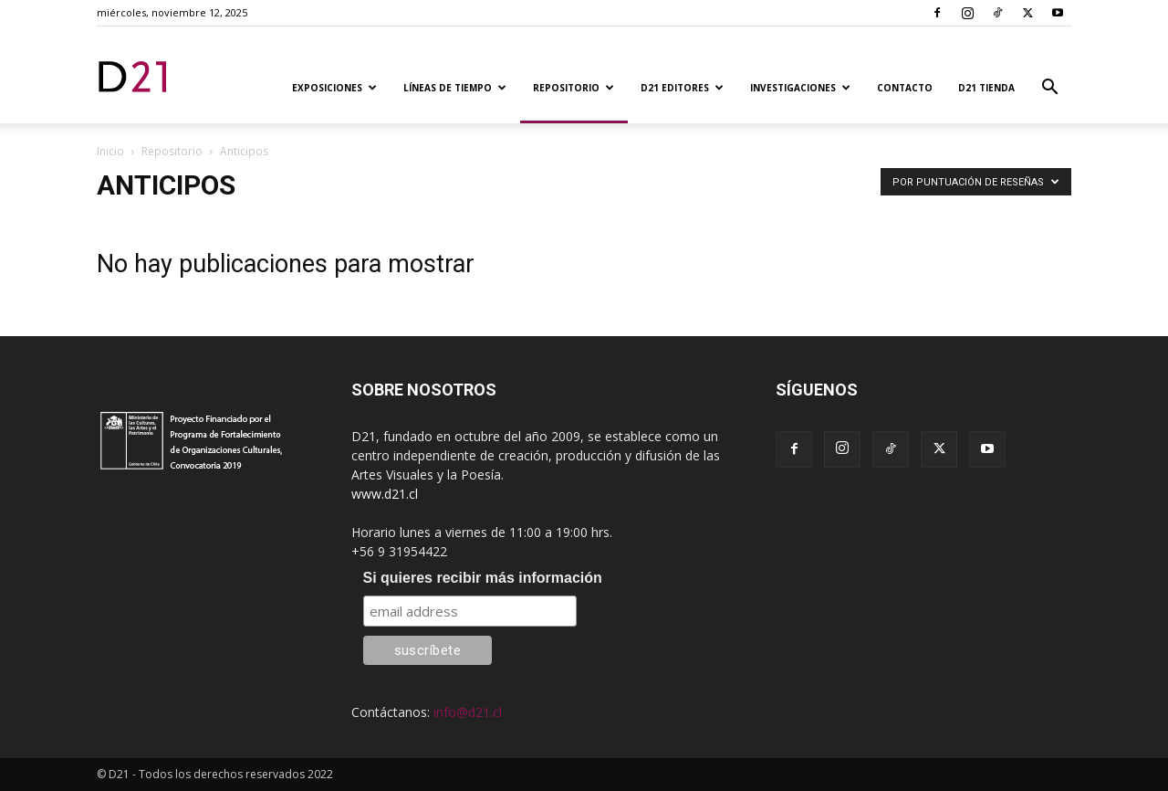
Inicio (110, 151)
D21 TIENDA (986, 87)
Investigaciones (800, 87)
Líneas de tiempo (454, 87)
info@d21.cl (467, 712)
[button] (1049, 89)
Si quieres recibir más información (482, 577)
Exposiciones (334, 87)
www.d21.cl (384, 493)
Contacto (905, 87)
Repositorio (573, 87)
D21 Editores (682, 87)
